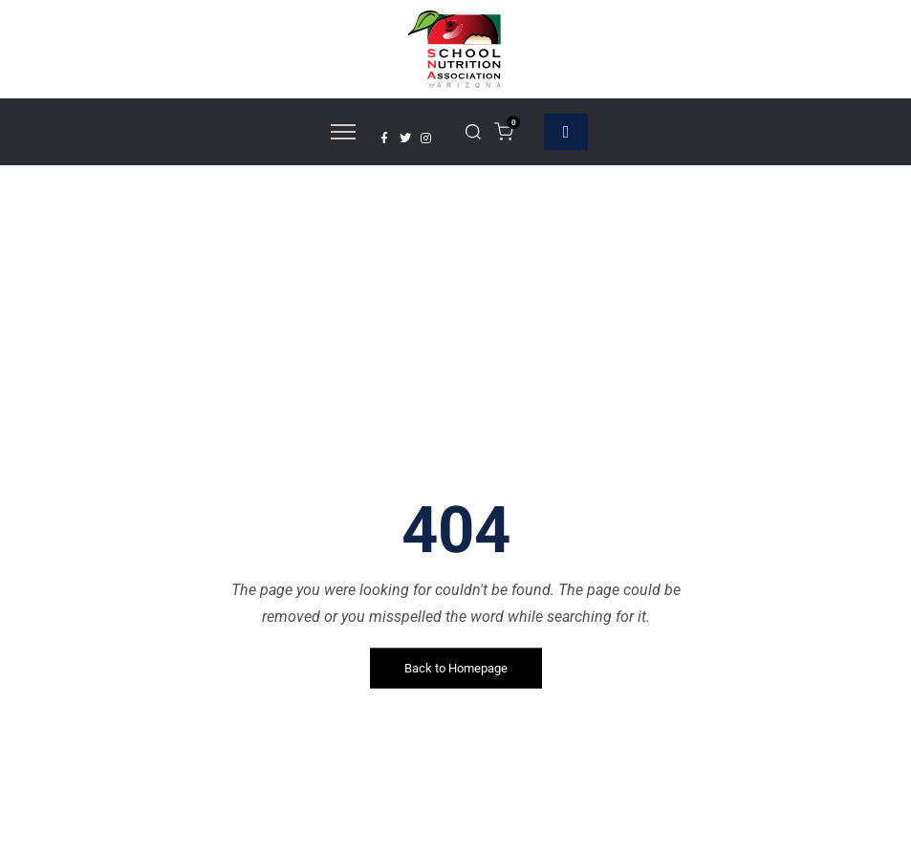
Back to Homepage (456, 668)
